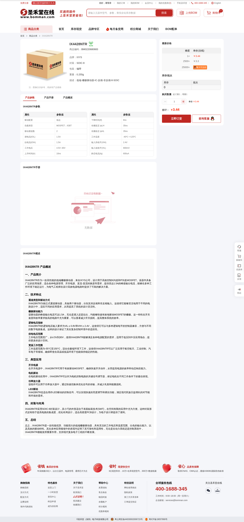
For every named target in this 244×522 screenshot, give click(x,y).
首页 (22, 36)
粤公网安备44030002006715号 (129, 519)
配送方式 (24, 497)
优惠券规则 (104, 511)
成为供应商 (53, 506)
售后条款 (103, 492)
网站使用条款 (130, 487)
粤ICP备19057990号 (158, 519)
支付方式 (24, 492)
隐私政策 (128, 492)
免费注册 (24, 3)
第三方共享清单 (131, 497)
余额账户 (103, 502)
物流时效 (103, 497)
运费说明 (24, 502)
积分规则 (103, 506)
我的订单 (121, 3)
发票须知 (103, 487)
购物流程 (24, 487)
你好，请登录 (105, 3)
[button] (78, 505)
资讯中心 (52, 497)
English (216, 3)
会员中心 (149, 3)
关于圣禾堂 (78, 487)
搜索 (164, 12)
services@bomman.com (177, 500)
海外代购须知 (26, 506)
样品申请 (52, 501)
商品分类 (33, 36)
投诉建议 (77, 501)
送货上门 (52, 487)
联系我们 (77, 492)
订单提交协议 (130, 502)
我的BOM (135, 3)
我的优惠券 (165, 3)
